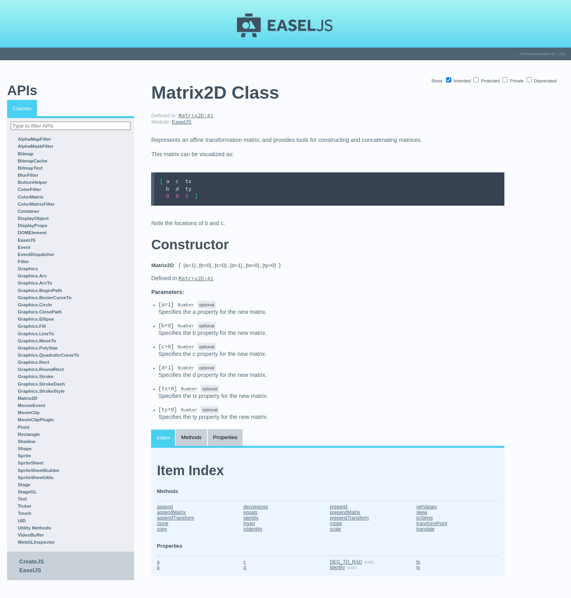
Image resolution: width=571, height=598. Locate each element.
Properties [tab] (225, 437)
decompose (255, 507)
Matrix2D (27, 398)
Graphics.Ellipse (36, 318)
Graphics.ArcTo (35, 282)
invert (249, 523)
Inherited (459, 80)
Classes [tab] (22, 108)
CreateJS (31, 561)
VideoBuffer (31, 534)
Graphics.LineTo (36, 333)
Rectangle (29, 434)
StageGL (27, 491)
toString (424, 518)
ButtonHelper (32, 182)
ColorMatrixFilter (36, 203)
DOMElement (32, 232)
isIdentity (252, 529)
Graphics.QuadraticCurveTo (48, 354)
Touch (24, 513)
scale (335, 529)
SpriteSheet (31, 462)
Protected (487, 80)
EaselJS (27, 240)
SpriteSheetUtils (36, 477)
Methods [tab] (191, 437)
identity (251, 518)
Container (29, 211)
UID (22, 520)
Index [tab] (163, 438)
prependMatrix (345, 512)
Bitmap (26, 153)
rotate (336, 523)
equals (250, 512)
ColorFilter (29, 189)
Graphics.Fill (32, 326)
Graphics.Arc (32, 275)
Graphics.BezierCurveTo (45, 297)
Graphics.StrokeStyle (41, 391)
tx (418, 562)
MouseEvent (31, 405)
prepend (338, 507)
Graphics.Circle (35, 304)
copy (162, 529)
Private (513, 80)
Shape (25, 448)
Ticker (24, 505)
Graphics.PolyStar (38, 347)
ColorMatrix (31, 196)
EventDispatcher (36, 254)
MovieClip (29, 412)
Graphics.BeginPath (40, 290)
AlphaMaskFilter (36, 146)
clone (163, 523)
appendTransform (175, 518)
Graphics (28, 268)
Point (23, 427)
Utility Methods (34, 527)
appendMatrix (171, 512)
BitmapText (30, 167)
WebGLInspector (36, 542)
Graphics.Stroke (36, 376)
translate (425, 529)
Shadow (27, 441)
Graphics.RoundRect (41, 369)
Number (186, 305)
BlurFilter (28, 175)
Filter (23, 261)
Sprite (24, 455)
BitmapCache (33, 160)
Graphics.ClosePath (40, 311)
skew (421, 512)
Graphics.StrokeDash (41, 383)
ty (418, 567)
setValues (426, 507)
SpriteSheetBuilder (38, 470)
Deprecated (542, 80)
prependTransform (349, 518)
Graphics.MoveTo (37, 340)
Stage (24, 484)
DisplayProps (33, 225)
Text (22, 498)
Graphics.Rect (33, 362)
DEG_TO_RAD (346, 562)
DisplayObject (33, 218)
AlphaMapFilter (34, 138)
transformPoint (431, 523)
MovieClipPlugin (36, 419)
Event (24, 247)
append (165, 507)
